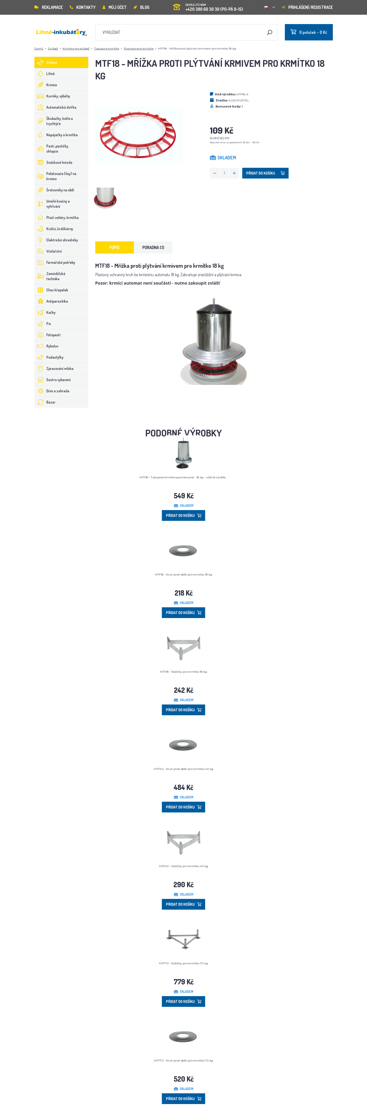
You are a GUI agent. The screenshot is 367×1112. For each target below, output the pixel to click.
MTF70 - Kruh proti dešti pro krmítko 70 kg (183, 1060)
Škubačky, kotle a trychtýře (54, 121)
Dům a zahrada (52, 390)
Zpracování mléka (54, 368)
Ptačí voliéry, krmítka (57, 217)
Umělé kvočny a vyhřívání (52, 204)
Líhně (45, 73)
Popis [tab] (114, 247)
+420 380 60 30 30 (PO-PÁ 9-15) (208, 5)
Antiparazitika (51, 301)
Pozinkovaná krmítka (139, 48)
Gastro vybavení (53, 379)
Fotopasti (47, 334)
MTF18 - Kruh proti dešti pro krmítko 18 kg (183, 574)
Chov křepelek (51, 290)
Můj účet (115, 7)
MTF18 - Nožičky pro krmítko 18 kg (183, 671)
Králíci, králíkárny (54, 228)
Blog (141, 7)
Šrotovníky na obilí (54, 190)
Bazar (45, 402)
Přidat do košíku (265, 173)
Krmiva (46, 84)
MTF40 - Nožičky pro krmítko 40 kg (183, 866)
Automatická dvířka (55, 107)
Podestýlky (49, 357)
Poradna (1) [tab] (153, 247)
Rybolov (46, 346)
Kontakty (82, 7)
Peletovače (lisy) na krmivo (55, 176)
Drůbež (53, 48)
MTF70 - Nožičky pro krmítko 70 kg (183, 963)
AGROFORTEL (238, 100)
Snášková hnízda (53, 162)
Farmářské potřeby (55, 262)
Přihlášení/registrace (307, 7)
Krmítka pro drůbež (76, 48)
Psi (43, 323)
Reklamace (48, 7)
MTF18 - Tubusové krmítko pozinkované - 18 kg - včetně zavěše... (183, 477)
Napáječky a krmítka (56, 134)
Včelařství (48, 251)
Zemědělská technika (50, 276)
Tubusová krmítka (106, 48)
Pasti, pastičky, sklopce (52, 149)
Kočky (45, 312)
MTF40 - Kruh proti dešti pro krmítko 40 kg (183, 769)
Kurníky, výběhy (52, 96)
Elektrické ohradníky (56, 240)
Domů (38, 48)
